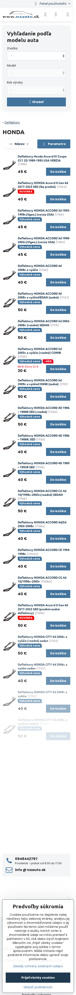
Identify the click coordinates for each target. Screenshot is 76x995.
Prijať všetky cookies (38, 977)
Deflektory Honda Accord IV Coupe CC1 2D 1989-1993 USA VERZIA (42, 158)
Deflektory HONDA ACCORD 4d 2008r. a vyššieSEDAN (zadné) (40, 295)
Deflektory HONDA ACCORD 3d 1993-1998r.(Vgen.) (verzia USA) (44, 212)
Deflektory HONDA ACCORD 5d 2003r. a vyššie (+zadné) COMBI (40, 351)
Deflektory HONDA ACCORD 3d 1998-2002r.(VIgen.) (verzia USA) (44, 240)
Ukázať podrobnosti (38, 987)
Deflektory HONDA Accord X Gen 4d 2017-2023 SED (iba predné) (43, 185)
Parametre (54, 144)
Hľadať (36, 102)
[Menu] (68, 14)
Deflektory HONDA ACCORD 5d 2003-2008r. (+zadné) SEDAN (44, 323)
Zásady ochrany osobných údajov (38, 966)
